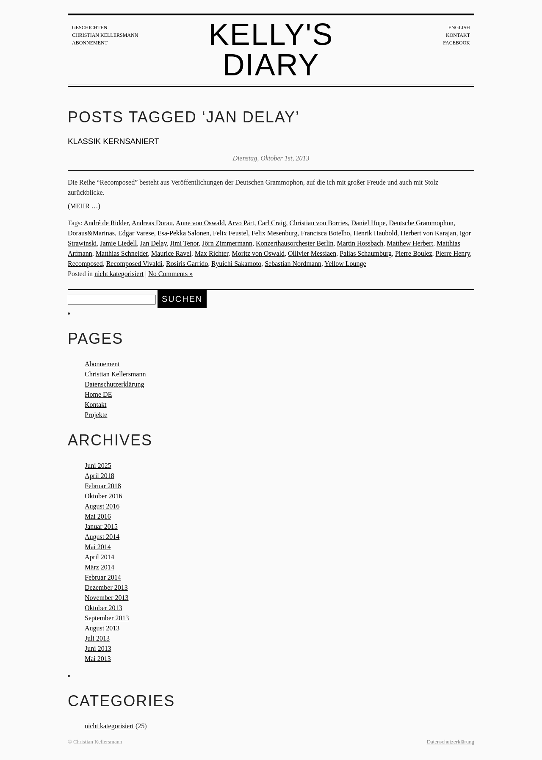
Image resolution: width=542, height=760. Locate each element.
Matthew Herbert (410, 243)
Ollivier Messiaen (312, 253)
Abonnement (90, 43)
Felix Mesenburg (275, 233)
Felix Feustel (230, 233)
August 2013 (102, 628)
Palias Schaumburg (366, 253)
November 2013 (107, 597)
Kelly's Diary (271, 49)
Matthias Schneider (122, 253)
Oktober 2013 (103, 607)
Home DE (98, 394)
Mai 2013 (98, 658)
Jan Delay (153, 243)
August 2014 (102, 536)
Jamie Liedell (118, 243)
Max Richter (212, 253)
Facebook (456, 43)
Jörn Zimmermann (227, 243)
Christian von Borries (319, 223)
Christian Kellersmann (105, 35)
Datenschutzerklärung (114, 384)
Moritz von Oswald (258, 253)
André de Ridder (106, 223)
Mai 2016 (98, 516)
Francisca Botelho (325, 233)
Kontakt (458, 35)
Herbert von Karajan (428, 233)
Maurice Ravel (171, 253)
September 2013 (107, 618)
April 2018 (99, 475)
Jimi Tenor (184, 243)
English (459, 27)
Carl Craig (271, 223)
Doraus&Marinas (91, 233)
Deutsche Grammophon (421, 223)
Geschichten (89, 27)
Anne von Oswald (200, 223)
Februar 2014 (103, 577)
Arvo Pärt (241, 223)
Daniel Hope (368, 223)
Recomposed (85, 263)
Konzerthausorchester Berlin (294, 243)
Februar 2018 (103, 485)
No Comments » (170, 273)
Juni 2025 (98, 465)
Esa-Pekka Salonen (184, 233)
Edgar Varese (136, 233)
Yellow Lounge (345, 263)
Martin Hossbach (360, 243)
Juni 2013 (98, 648)
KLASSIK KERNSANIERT (113, 141)
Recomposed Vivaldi (134, 263)
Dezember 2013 (106, 587)
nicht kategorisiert (119, 273)
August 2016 (102, 506)
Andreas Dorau (152, 223)
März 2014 (99, 567)
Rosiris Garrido (187, 263)
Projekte (96, 414)
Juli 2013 (97, 638)
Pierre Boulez (413, 253)
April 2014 (99, 557)
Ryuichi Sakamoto (236, 263)
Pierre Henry (452, 253)
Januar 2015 (101, 526)
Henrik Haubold (375, 233)
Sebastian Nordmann (293, 263)
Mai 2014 (98, 546)
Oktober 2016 (103, 496)
